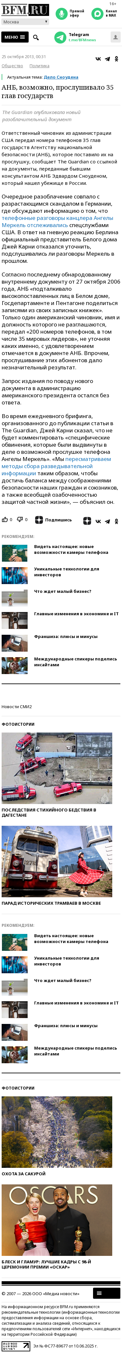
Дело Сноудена (61, 77)
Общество (12, 65)
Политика (39, 65)
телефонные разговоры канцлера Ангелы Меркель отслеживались (57, 221)
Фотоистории (18, 724)
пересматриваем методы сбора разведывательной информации (56, 466)
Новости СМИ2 (17, 706)
